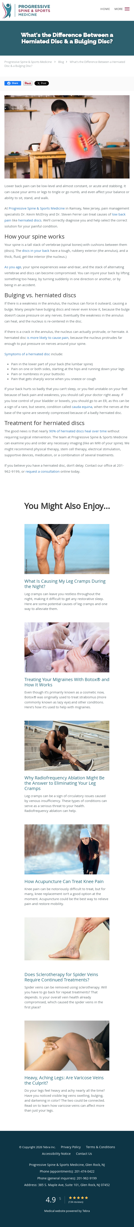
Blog (61, 62)
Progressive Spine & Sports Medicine (28, 62)
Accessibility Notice (56, 1153)
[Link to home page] (34, 10)
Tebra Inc (49, 1147)
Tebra (86, 1211)
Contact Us (84, 1153)
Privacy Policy (71, 1147)
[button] (127, 8)
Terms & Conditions (100, 1147)
